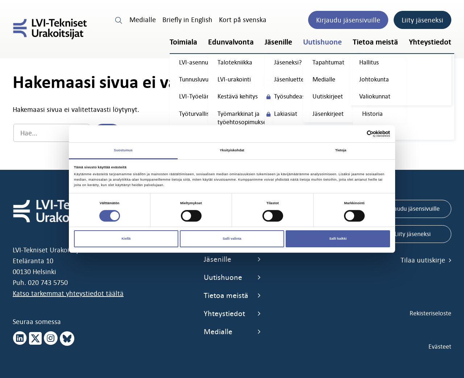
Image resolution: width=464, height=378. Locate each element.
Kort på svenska (242, 19)
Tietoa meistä (375, 42)
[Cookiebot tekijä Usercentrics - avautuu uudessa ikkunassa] (358, 133)
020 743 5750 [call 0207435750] (48, 282)
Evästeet (439, 346)
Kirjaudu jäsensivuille (348, 20)
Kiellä (125, 238)
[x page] (35, 338)
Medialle (142, 19)
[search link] (119, 19)
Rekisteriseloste (430, 313)
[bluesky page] (67, 338)
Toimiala (183, 42)
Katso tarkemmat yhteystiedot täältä (68, 293)
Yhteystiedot (430, 42)
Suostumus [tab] (123, 150)
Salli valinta (232, 238)
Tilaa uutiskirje (426, 260)
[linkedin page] (20, 338)
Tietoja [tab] (341, 150)
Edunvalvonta (231, 42)
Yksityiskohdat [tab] (232, 150)
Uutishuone (322, 42)
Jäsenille (278, 42)
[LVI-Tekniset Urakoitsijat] (50, 29)
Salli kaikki (338, 238)
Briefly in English (187, 19)
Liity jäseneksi (422, 20)
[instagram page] (51, 338)
